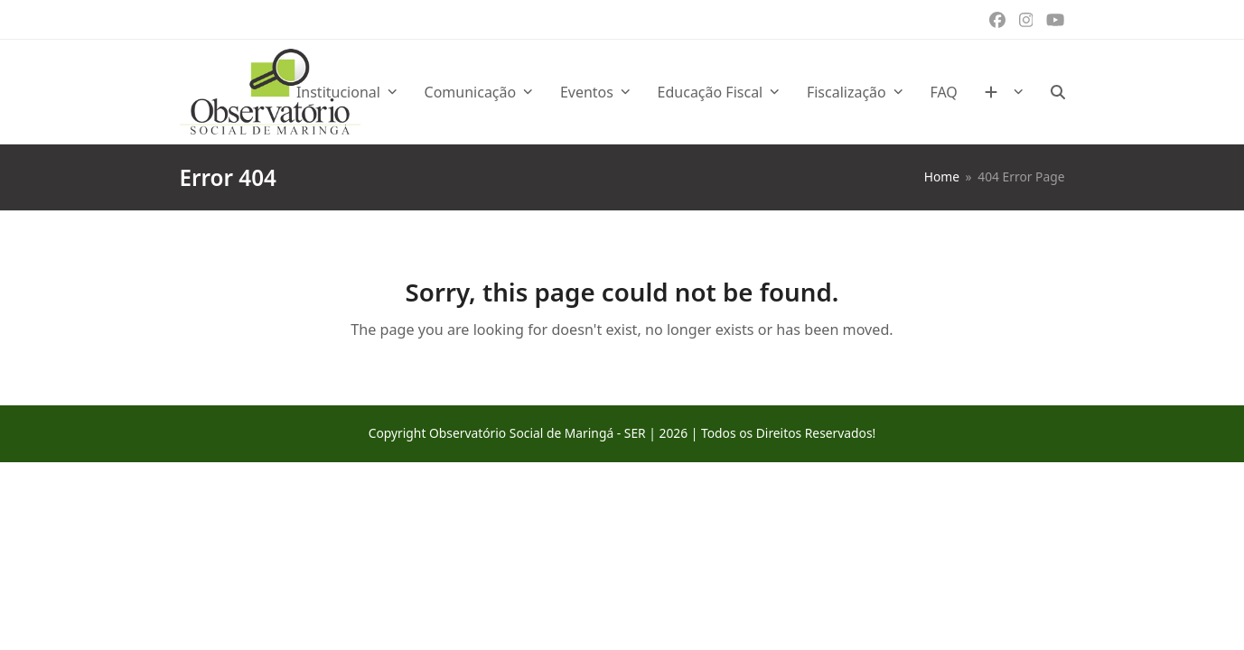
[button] (1058, 92)
